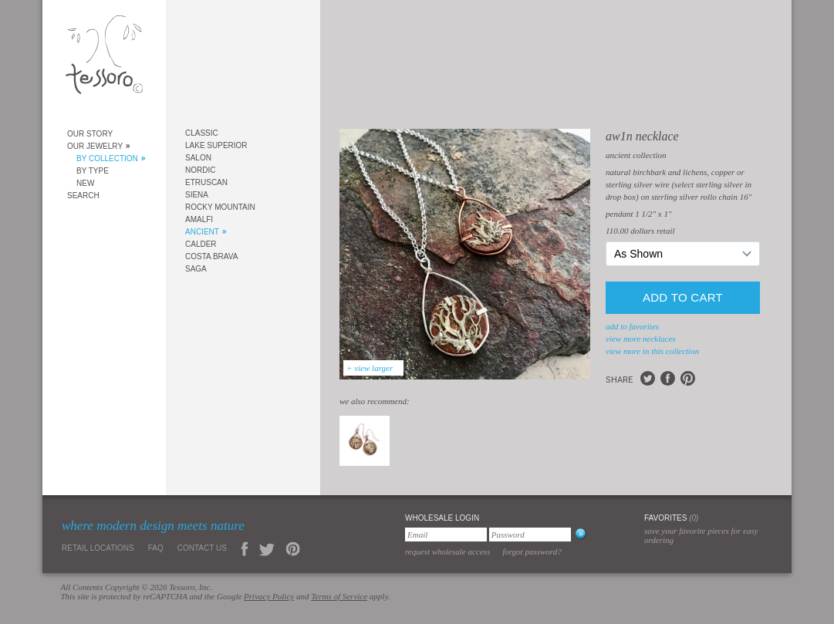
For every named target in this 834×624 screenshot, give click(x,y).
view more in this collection (652, 351)
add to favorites (632, 326)
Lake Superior (216, 145)
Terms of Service (339, 596)
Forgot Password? (532, 551)
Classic (201, 133)
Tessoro (104, 59)
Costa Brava (211, 256)
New (85, 183)
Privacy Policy (269, 596)
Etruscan (206, 182)
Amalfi (199, 219)
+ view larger (369, 368)
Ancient (202, 232)
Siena (196, 195)
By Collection (107, 158)
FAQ (156, 548)
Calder (201, 244)
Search (83, 195)
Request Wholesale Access (447, 551)
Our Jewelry (95, 146)
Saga (196, 269)
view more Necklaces (641, 338)
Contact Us (202, 548)
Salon (198, 157)
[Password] (530, 534)
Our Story (90, 134)
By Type (92, 171)
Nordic (200, 170)
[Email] (446, 534)
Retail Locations (98, 548)
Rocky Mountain (220, 207)
